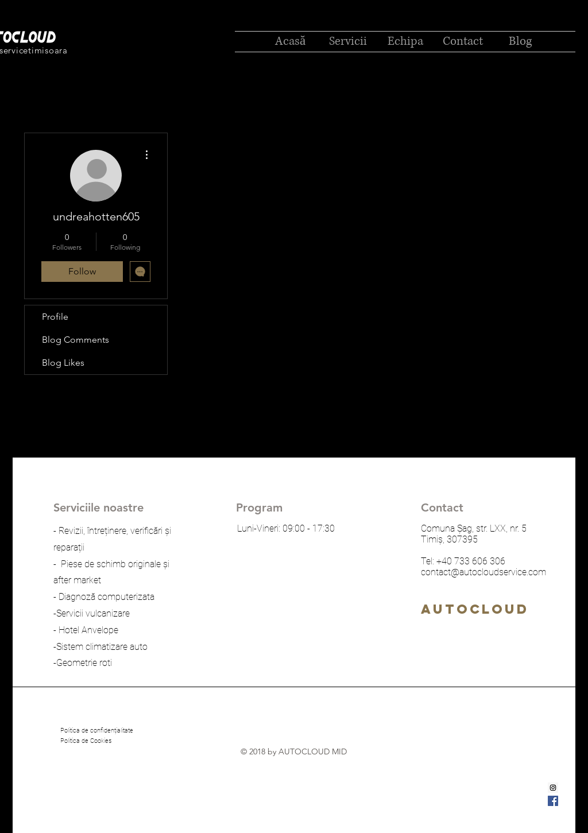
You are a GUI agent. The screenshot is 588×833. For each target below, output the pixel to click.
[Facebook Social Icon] (553, 801)
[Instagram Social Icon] (553, 787)
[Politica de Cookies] (85, 741)
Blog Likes (63, 362)
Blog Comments (75, 339)
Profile (55, 316)
